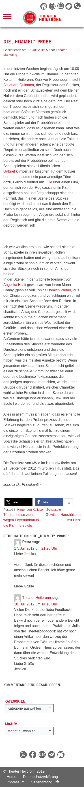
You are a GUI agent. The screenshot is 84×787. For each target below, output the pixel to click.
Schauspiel (54, 509)
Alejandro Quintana (18, 85)
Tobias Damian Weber (53, 290)
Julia (48, 182)
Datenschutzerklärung (40, 777)
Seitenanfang (45, 782)
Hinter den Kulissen (30, 509)
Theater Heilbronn (36, 598)
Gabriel (9, 171)
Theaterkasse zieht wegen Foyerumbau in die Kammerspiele (21, 520)
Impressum (15, 782)
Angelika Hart (14, 285)
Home (11, 777)
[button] (18, 502)
